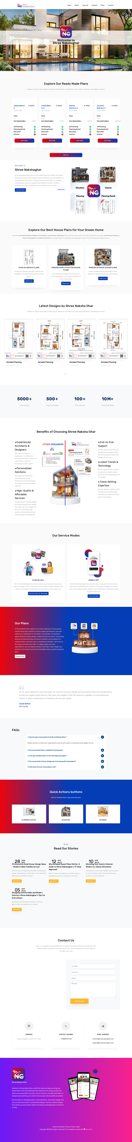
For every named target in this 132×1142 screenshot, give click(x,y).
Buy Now (24, 140)
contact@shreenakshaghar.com (103, 1039)
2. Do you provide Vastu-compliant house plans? (66, 750)
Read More (61, 189)
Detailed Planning (14, 362)
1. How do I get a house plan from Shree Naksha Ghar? (66, 737)
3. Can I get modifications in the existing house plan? (66, 755)
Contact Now (20, 190)
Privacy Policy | (71, 1127)
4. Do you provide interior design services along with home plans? (66, 761)
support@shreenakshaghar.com (103, 1043)
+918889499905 (66, 1039)
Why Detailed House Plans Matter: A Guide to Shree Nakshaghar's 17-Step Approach (65, 870)
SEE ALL (66, 155)
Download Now (94, 596)
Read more (29, 281)
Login (78, 1127)
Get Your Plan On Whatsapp (38, 593)
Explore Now (20, 656)
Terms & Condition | (58, 1127)
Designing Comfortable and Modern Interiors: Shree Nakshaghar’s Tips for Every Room (28, 898)
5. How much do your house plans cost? (66, 767)
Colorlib (89, 1129)
